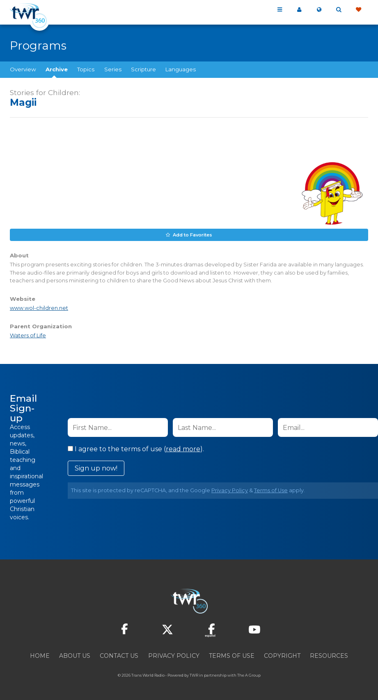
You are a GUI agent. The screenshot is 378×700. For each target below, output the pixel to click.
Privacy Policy (229, 490)
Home (40, 655)
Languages (180, 69)
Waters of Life (28, 335)
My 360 (299, 10)
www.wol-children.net (39, 308)
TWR (194, 675)
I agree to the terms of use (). (136, 449)
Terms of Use (271, 490)
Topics (85, 69)
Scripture (143, 69)
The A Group (249, 675)
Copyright (282, 655)
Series (112, 69)
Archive (57, 69)
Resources (329, 655)
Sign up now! (96, 468)
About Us (74, 655)
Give (358, 10)
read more (183, 449)
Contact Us (119, 655)
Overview (23, 69)
